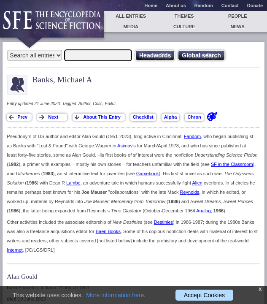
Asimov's (126, 145)
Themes (184, 16)
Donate (255, 5)
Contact (230, 5)
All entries (131, 16)
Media (130, 26)
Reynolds (189, 192)
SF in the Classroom (232, 164)
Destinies (163, 222)
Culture (184, 26)
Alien (197, 182)
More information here (115, 295)
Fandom (192, 136)
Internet (14, 249)
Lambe (73, 182)
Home (151, 5)
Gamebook (147, 173)
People (237, 16)
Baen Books (108, 231)
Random (203, 5)
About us (176, 5)
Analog (203, 210)
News (238, 26)
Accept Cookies (204, 295)
